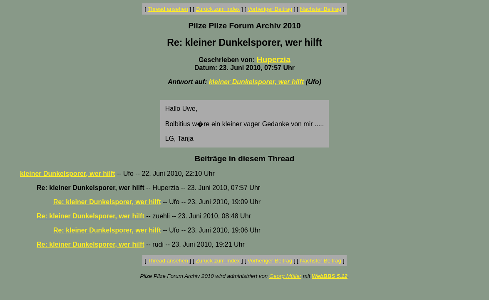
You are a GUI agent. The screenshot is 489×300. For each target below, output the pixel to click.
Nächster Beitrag (320, 9)
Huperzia (273, 59)
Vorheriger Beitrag (270, 9)
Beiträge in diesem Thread (245, 158)
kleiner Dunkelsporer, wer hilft (256, 81)
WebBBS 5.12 (330, 276)
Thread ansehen (168, 9)
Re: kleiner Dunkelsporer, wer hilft (107, 201)
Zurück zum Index (218, 9)
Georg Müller (285, 276)
